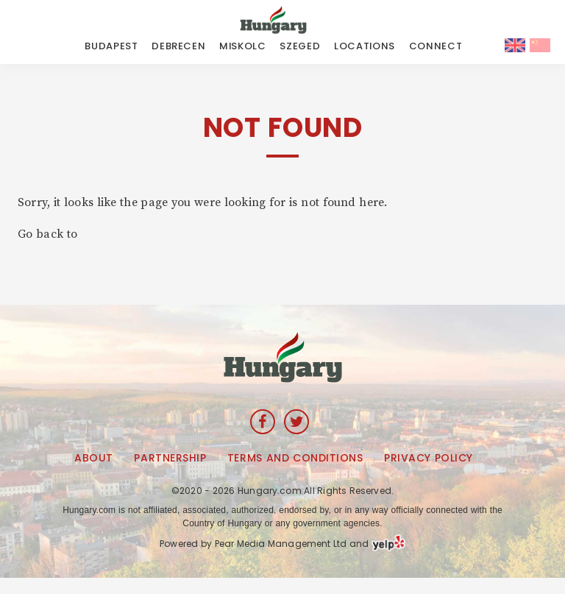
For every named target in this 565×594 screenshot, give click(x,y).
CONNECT (436, 46)
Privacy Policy (428, 457)
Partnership (170, 457)
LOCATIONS (364, 46)
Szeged (300, 46)
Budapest (111, 46)
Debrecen (178, 46)
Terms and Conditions (295, 457)
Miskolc (242, 46)
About (93, 457)
